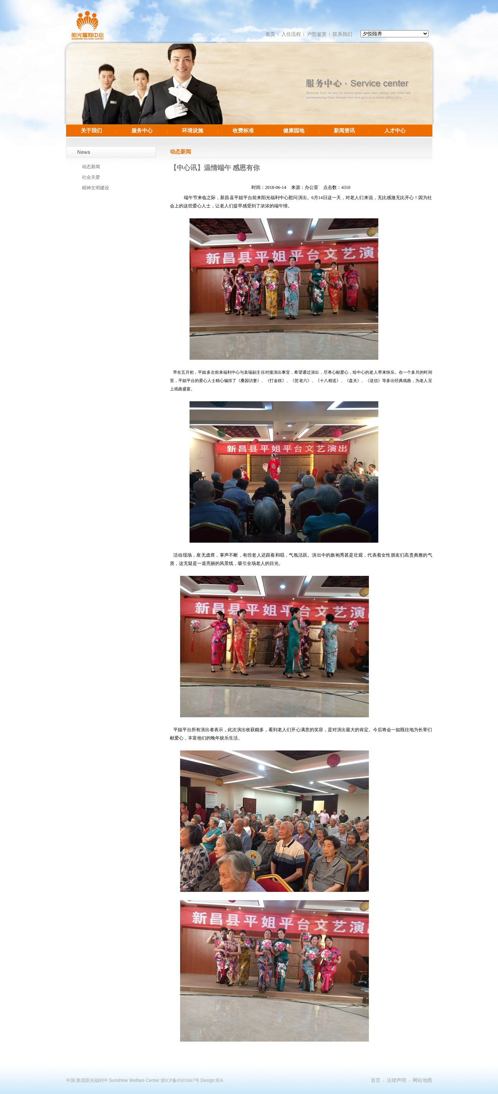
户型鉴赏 (317, 34)
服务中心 (142, 130)
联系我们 (342, 34)
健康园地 (293, 130)
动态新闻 (91, 166)
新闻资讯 (344, 130)
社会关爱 (91, 177)
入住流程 (291, 34)
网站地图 (422, 1080)
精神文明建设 (95, 187)
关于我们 (91, 130)
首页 (270, 34)
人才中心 (394, 130)
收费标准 (243, 130)
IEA (219, 1080)
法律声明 (396, 1080)
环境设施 (192, 130)
